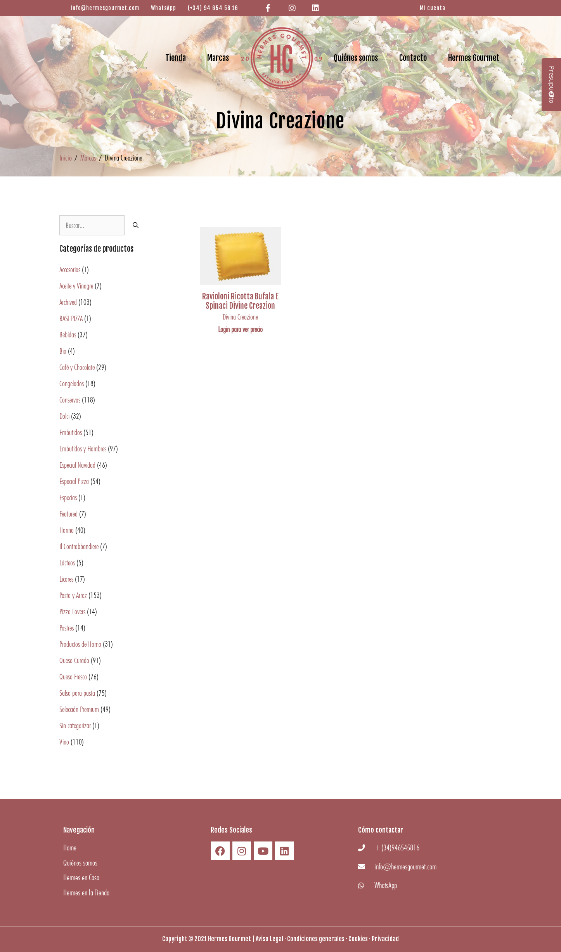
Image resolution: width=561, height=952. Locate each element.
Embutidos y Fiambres (82, 448)
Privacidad (385, 939)
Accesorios (69, 269)
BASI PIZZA (71, 318)
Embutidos (70, 432)
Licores (66, 579)
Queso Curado (74, 660)
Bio (62, 351)
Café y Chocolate (77, 367)
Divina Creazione (240, 316)
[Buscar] (136, 225)
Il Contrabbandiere (79, 546)
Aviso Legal (269, 939)
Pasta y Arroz (73, 595)
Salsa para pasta (77, 693)
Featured (68, 513)
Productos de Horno (80, 644)
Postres (66, 627)
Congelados (71, 383)
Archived (68, 302)
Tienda (175, 58)
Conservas (69, 399)
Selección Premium (79, 709)
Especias (68, 497)
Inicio (65, 157)
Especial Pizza (74, 481)
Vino (64, 741)
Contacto (413, 58)
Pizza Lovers (72, 611)
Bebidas (67, 334)
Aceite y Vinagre (76, 285)
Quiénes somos (356, 58)
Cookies (358, 939)
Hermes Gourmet (473, 58)
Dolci (64, 416)
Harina (66, 530)
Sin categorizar (75, 725)
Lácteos (67, 562)
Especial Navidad (77, 465)
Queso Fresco (73, 676)
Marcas (218, 58)
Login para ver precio (240, 329)
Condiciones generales (316, 939)
